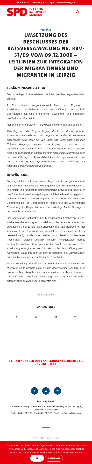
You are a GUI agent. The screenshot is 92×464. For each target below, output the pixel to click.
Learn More (53, 458)
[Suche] (76, 12)
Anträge (46, 29)
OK (37, 458)
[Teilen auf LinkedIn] (55, 316)
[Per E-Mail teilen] (75, 316)
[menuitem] (76, 12)
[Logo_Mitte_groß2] (38, 12)
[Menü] (83, 12)
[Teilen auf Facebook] (16, 316)
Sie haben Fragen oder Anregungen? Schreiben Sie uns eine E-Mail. (46, 362)
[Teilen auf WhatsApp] (36, 316)
